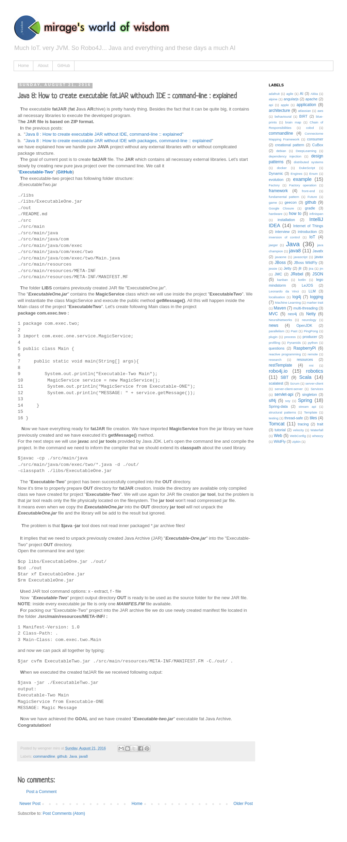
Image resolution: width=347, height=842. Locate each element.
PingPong (311, 331)
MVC (273, 313)
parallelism (276, 331)
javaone (280, 257)
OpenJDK (304, 325)
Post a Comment (41, 791)
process (290, 337)
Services (317, 389)
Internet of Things (308, 226)
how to (295, 213)
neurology (309, 320)
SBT (284, 377)
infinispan (316, 214)
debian (281, 151)
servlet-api (284, 394)
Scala (305, 377)
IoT (312, 237)
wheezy (317, 436)
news (273, 325)
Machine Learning (288, 302)
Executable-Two (36, 171)
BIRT (303, 116)
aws (320, 111)
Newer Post (29, 803)
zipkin (296, 441)
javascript (301, 257)
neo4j (292, 314)
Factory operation (302, 185)
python (313, 342)
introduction (307, 232)
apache (311, 99)
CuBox (317, 145)
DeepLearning (306, 151)
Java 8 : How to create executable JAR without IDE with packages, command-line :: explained (119, 140)
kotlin (302, 280)
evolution (276, 180)
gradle (310, 208)
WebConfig (298, 436)
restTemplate (280, 365)
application (306, 104)
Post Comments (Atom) (64, 813)
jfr (300, 268)
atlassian (304, 111)
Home (23, 65)
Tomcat (276, 423)
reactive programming (285, 354)
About (43, 65)
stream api (307, 406)
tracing (303, 424)
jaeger (273, 245)
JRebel (297, 274)
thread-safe (293, 418)
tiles (313, 418)
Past (294, 331)
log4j (297, 296)
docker (282, 168)
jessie (273, 268)
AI (301, 93)
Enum (313, 173)
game (273, 202)
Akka (314, 94)
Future (312, 197)
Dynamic (276, 173)
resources (305, 359)
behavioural (283, 116)
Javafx (318, 251)
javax (319, 257)
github (62, 756)
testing (273, 418)
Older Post (243, 803)
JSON (317, 274)
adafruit (274, 94)
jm (321, 268)
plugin (273, 337)
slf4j (272, 400)
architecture (279, 110)
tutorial (280, 430)
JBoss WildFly (305, 262)
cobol (310, 128)
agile (289, 94)
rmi (311, 365)
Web (278, 435)
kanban (282, 280)
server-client (314, 383)
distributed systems (309, 162)
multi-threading (305, 308)
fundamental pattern (284, 197)
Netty (311, 313)
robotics (314, 371)
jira (311, 268)
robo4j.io (278, 371)
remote (313, 354)
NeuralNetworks (280, 320)
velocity (298, 430)
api (271, 105)
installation (286, 220)
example (302, 179)
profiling (274, 342)
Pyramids (294, 342)
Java (73, 756)
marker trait (315, 302)
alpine (273, 99)
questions (276, 348)
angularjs (291, 99)
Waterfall (317, 430)
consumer (315, 139)
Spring (305, 400)
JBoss (280, 262)
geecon (291, 202)
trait (320, 424)
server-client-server (289, 389)
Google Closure (281, 208)
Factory (274, 185)
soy (287, 401)
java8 (83, 756)
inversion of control (284, 237)
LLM (312, 291)
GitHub (63, 65)
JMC (278, 274)
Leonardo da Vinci (284, 291)
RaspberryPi (304, 348)
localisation (277, 297)
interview (282, 232)
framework (278, 190)
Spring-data (278, 406)
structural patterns (282, 412)
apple (285, 105)
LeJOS (307, 285)
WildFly (279, 441)
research (275, 359)
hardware (275, 214)
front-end (308, 191)
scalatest (276, 383)
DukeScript (307, 168)
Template (310, 412)
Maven (280, 308)
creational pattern (289, 145)
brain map (293, 122)
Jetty (288, 268)
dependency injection (285, 156)
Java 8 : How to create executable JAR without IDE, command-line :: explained (104, 134)
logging (316, 296)
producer (310, 337)
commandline (44, 756)
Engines (296, 173)
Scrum (294, 383)
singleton (309, 394)
